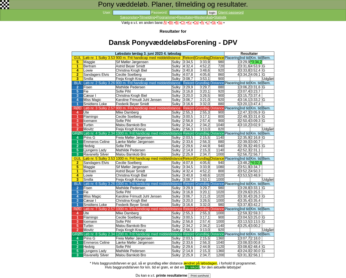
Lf (208, 23)
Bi (177, 23)
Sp (220, 23)
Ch (183, 23)
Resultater (185, 17)
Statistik (220, 17)
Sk (214, 23)
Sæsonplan (129, 17)
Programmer (166, 17)
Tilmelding (147, 17)
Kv (190, 23)
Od (196, 23)
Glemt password (231, 12)
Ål (165, 23)
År (202, 23)
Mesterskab (204, 17)
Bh (171, 23)
